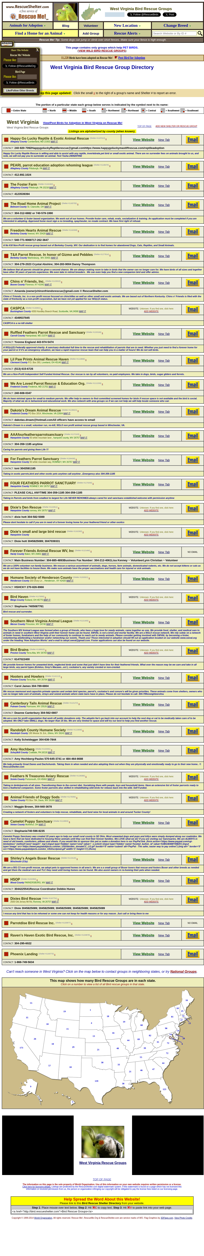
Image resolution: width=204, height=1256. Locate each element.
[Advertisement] (103, 79)
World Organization (43, 1218)
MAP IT (54, 141)
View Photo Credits (183, 1218)
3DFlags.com (167, 1218)
